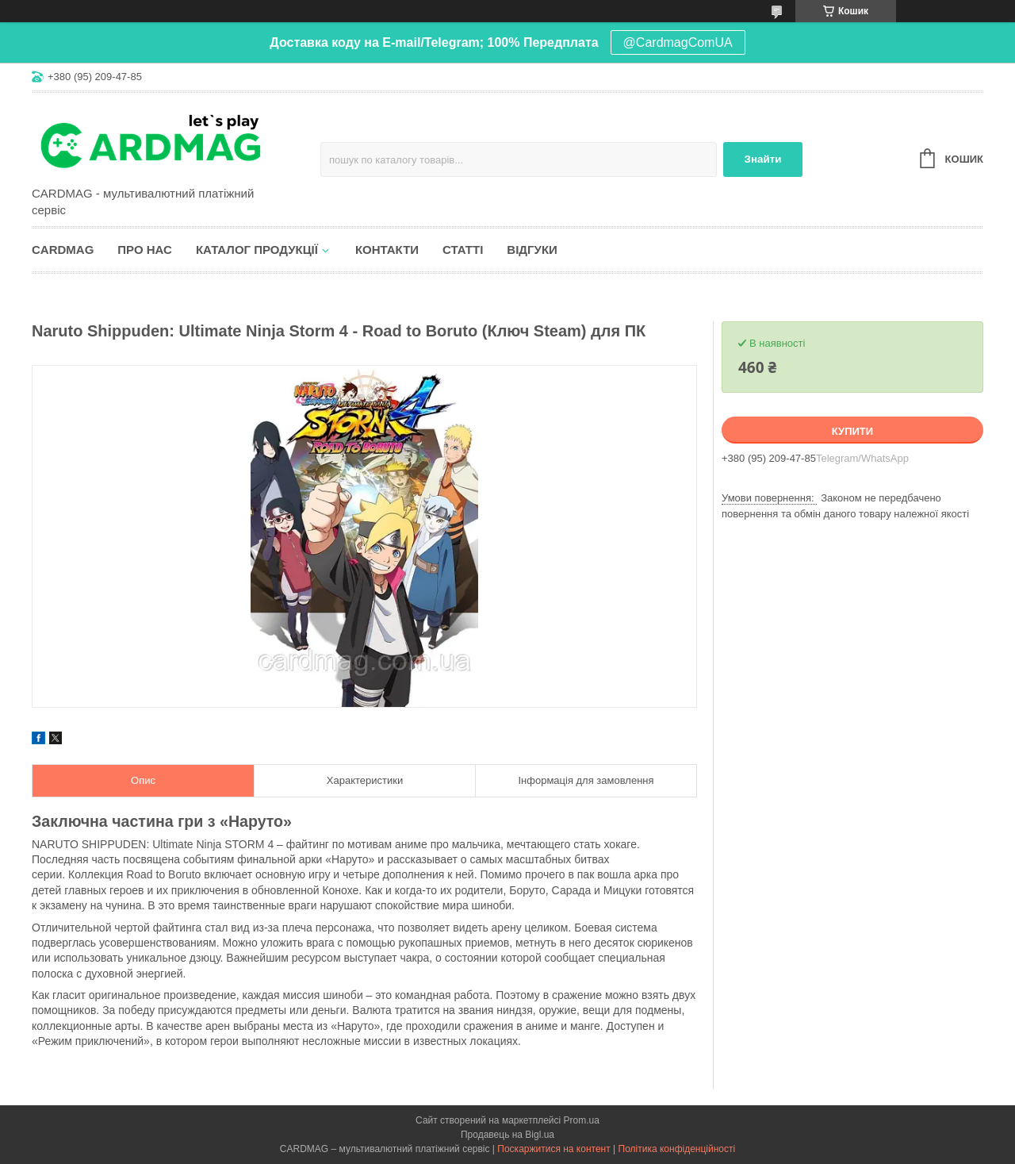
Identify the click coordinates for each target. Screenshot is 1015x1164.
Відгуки (532, 249)
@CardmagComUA (678, 42)
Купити (852, 431)
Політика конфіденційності (677, 1148)
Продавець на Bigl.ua (507, 1134)
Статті (462, 249)
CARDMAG (63, 249)
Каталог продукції (257, 249)
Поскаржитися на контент (553, 1148)
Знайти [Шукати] (763, 159)
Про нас (144, 249)
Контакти (387, 249)
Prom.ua (581, 1120)
